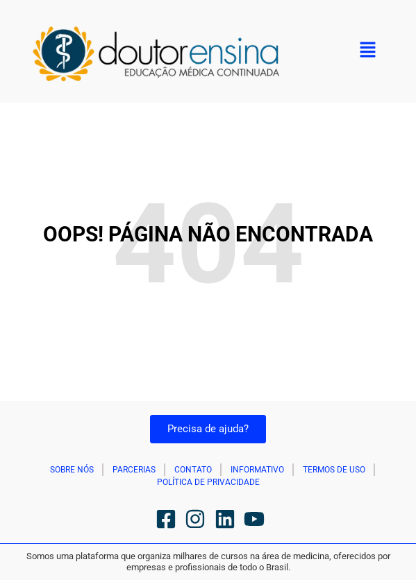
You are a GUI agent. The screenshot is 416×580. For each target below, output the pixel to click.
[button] (367, 51)
